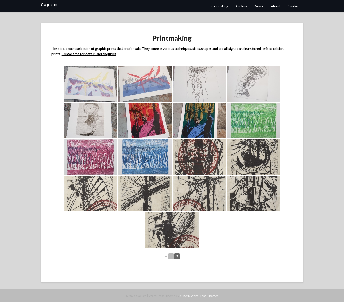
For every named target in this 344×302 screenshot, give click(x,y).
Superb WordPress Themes (199, 296)
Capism (49, 5)
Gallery (241, 6)
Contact (294, 6)
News (259, 6)
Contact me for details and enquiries (89, 54)
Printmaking (219, 6)
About (275, 6)
